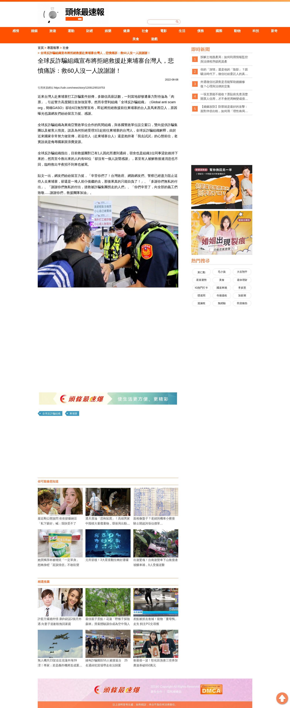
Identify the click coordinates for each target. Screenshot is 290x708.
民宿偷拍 (242, 303)
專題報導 (53, 47)
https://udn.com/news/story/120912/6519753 (79, 87)
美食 (135, 39)
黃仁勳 (201, 272)
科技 (255, 31)
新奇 (274, 31)
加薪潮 (242, 295)
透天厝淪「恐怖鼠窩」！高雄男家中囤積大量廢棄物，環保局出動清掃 (107, 523)
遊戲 (154, 39)
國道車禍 (222, 287)
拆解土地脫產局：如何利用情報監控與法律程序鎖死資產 (224, 59)
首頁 (41, 47)
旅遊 (52, 31)
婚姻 (34, 31)
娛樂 (108, 31)
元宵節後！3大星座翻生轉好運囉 (107, 559)
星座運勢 (201, 279)
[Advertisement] (108, 448)
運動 (71, 31)
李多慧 (242, 287)
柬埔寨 (73, 413)
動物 (237, 31)
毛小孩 (222, 271)
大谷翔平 (242, 271)
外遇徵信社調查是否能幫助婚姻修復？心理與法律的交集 (222, 84)
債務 (200, 31)
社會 (145, 31)
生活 (182, 31)
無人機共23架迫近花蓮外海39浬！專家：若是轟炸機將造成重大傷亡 (60, 665)
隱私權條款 (174, 691)
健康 (126, 31)
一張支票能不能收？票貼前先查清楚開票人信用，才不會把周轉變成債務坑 (224, 97)
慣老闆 (201, 295)
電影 (163, 31)
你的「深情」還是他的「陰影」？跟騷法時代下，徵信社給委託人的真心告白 (224, 72)
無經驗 (222, 303)
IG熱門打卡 (201, 287)
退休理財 (242, 279)
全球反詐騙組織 (51, 413)
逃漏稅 (201, 303)
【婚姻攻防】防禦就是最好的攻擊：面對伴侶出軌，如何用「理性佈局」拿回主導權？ (224, 109)
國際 (219, 31)
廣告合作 (156, 691)
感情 (15, 31)
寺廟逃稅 (222, 295)
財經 (89, 31)
